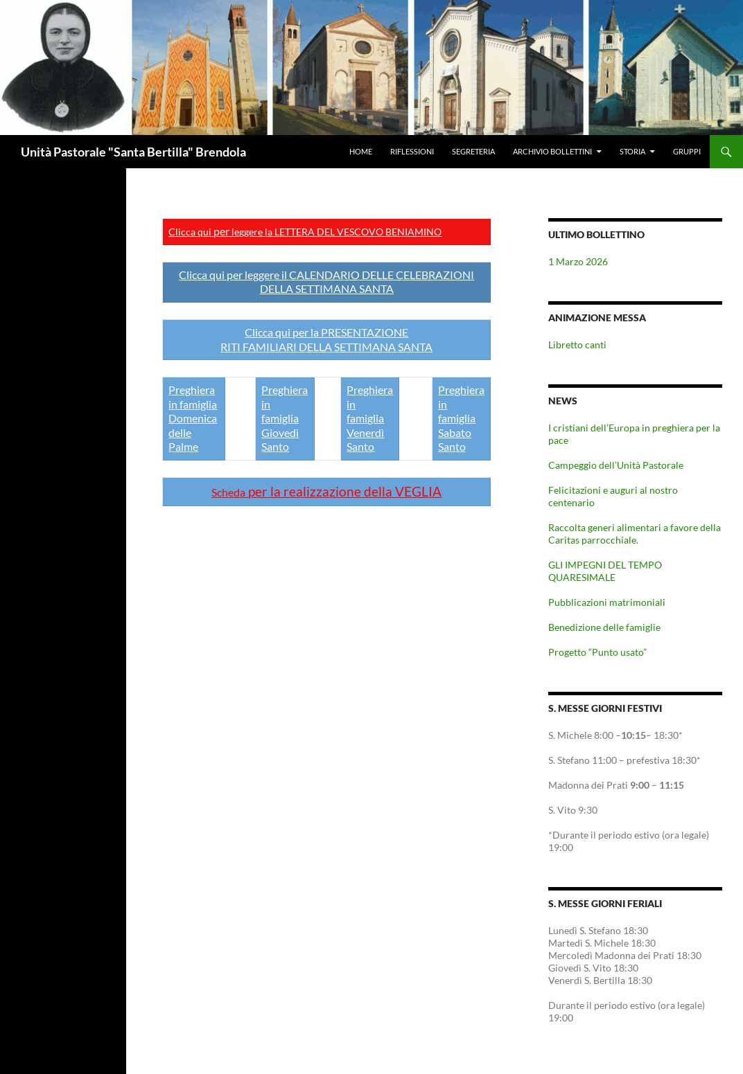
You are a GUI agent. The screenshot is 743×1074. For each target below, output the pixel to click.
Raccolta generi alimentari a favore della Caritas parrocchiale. (634, 533)
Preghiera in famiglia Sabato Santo (461, 418)
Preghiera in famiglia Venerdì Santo (370, 418)
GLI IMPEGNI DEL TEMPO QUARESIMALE (605, 571)
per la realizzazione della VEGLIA (326, 491)
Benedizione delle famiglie (604, 627)
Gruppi (687, 151)
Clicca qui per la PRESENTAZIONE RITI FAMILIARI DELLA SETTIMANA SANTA (326, 339)
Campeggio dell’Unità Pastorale (615, 465)
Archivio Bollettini (552, 151)
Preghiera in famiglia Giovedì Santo (284, 418)
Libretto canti (577, 344)
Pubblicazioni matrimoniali (606, 602)
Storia (632, 151)
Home (360, 151)
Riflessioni (412, 151)
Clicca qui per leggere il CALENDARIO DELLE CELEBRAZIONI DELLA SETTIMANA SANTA (326, 282)
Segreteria (473, 151)
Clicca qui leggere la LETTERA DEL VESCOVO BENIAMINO (305, 232)
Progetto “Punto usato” (597, 652)
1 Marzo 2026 (578, 261)
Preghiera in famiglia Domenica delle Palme (192, 418)
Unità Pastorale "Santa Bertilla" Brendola (133, 151)
